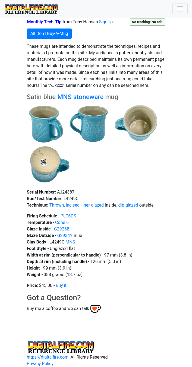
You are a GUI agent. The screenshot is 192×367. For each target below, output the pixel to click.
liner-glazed (92, 205)
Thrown (56, 205)
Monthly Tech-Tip (44, 21)
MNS (64, 97)
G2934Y (65, 235)
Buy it (61, 285)
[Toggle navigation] (180, 9)
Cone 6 (62, 222)
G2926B (62, 229)
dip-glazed (128, 205)
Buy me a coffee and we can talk (58, 308)
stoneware (88, 97)
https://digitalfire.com (48, 357)
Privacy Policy (40, 363)
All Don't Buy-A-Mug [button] (49, 33)
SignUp (106, 21)
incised (73, 205)
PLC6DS (68, 216)
